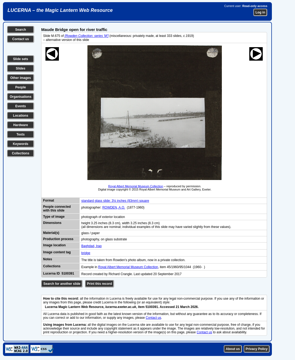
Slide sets (20, 59)
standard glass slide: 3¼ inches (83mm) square (115, 201)
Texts (20, 134)
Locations (20, 115)
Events (20, 106)
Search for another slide (61, 284)
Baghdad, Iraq (91, 246)
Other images (20, 78)
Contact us (20, 39)
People (20, 87)
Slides (20, 68)
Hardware (20, 125)
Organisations (20, 97)
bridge (85, 253)
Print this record (99, 284)
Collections (20, 153)
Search (20, 30)
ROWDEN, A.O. (113, 207)
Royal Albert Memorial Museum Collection (135, 186)
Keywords (20, 144)
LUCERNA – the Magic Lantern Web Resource (60, 10)
